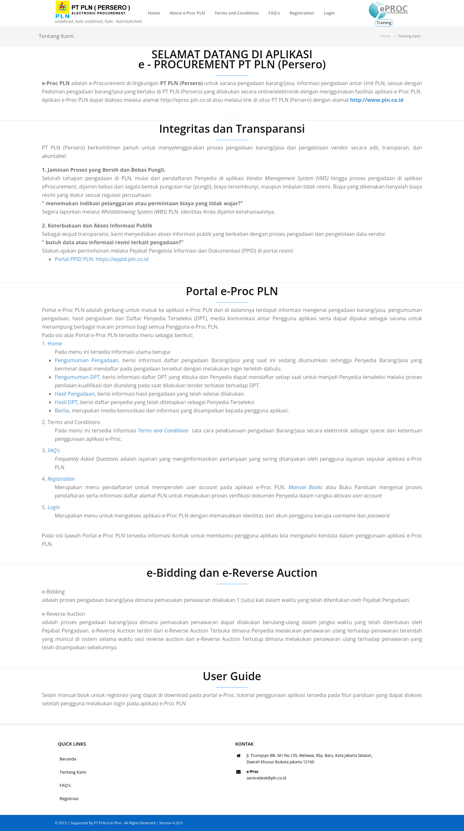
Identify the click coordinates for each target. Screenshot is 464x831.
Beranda (68, 759)
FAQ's (274, 13)
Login (329, 13)
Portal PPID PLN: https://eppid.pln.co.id (102, 259)
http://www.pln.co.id (376, 99)
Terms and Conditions (237, 13)
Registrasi (69, 798)
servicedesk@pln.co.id (266, 778)
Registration (301, 13)
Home (154, 13)
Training (384, 22)
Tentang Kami (73, 772)
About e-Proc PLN (187, 13)
